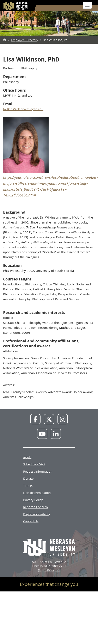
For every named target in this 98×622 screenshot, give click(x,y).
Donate (28, 478)
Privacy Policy (33, 500)
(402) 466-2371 (49, 570)
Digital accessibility (36, 514)
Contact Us (30, 521)
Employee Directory (24, 40)
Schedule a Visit (34, 464)
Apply (27, 457)
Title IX (28, 485)
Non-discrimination (37, 493)
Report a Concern (35, 507)
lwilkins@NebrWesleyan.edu (23, 109)
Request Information (37, 471)
